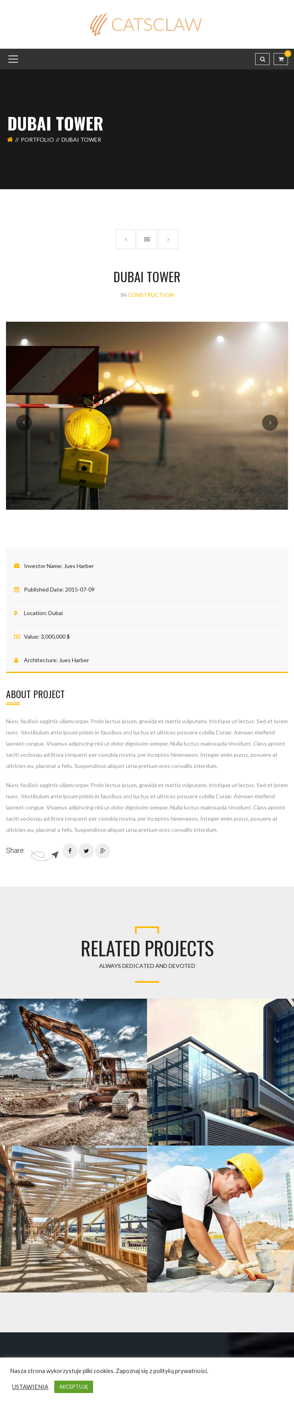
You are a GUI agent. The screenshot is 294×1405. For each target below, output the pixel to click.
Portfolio (37, 139)
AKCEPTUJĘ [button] (73, 1386)
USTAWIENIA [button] (30, 1386)
